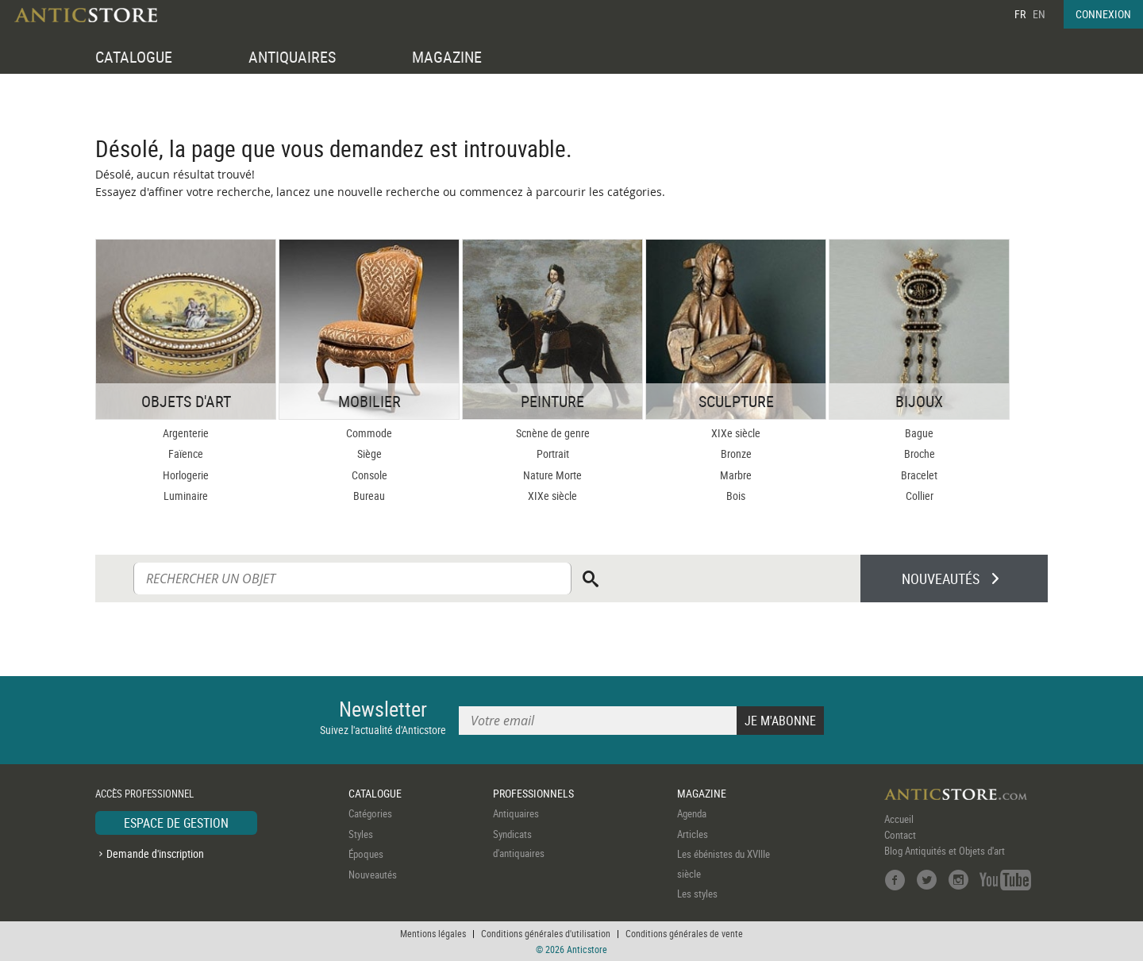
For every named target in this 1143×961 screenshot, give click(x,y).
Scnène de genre (553, 432)
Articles (692, 834)
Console (369, 474)
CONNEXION (1103, 13)
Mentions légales (433, 933)
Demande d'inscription (155, 853)
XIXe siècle (552, 495)
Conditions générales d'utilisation (545, 933)
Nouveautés (372, 874)
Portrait (553, 453)
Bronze (736, 453)
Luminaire (186, 495)
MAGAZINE (447, 56)
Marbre (736, 474)
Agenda (691, 813)
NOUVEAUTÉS (940, 578)
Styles (360, 834)
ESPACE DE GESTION (176, 823)
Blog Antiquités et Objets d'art (944, 851)
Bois (735, 495)
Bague (919, 432)
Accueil (899, 819)
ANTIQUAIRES (292, 56)
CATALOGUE (133, 56)
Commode (369, 432)
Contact (900, 835)
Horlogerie (186, 474)
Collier (919, 495)
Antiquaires (516, 813)
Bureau (369, 495)
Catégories (370, 813)
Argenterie (186, 432)
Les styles (697, 893)
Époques (365, 854)
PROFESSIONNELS (533, 793)
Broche (919, 453)
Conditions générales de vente (684, 933)
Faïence (185, 453)
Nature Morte (552, 474)
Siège (369, 453)
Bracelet (919, 474)
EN (1039, 13)
